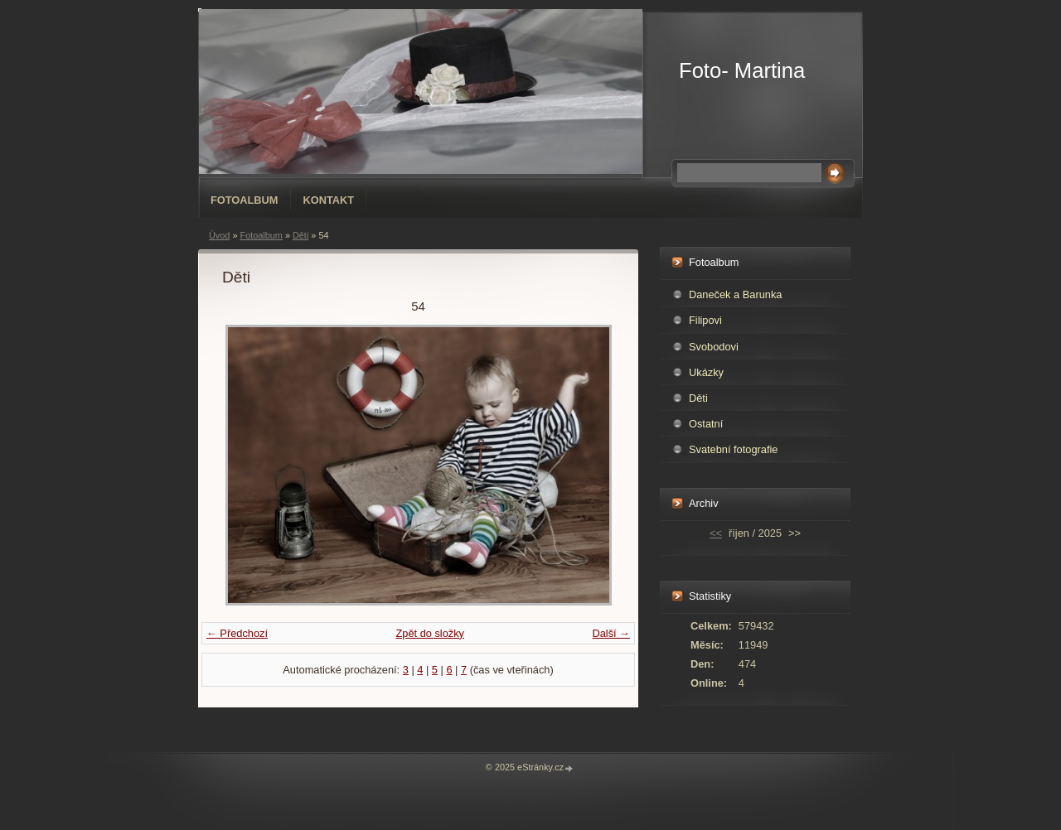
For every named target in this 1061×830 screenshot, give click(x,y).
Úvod (219, 235)
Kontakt (329, 200)
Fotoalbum (245, 200)
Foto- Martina (742, 70)
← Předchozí (237, 633)
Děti (300, 235)
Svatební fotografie (733, 449)
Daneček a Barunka (735, 294)
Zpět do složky (429, 633)
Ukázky (706, 372)
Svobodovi (714, 346)
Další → (611, 633)
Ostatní (706, 423)
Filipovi (705, 320)
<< (716, 533)
